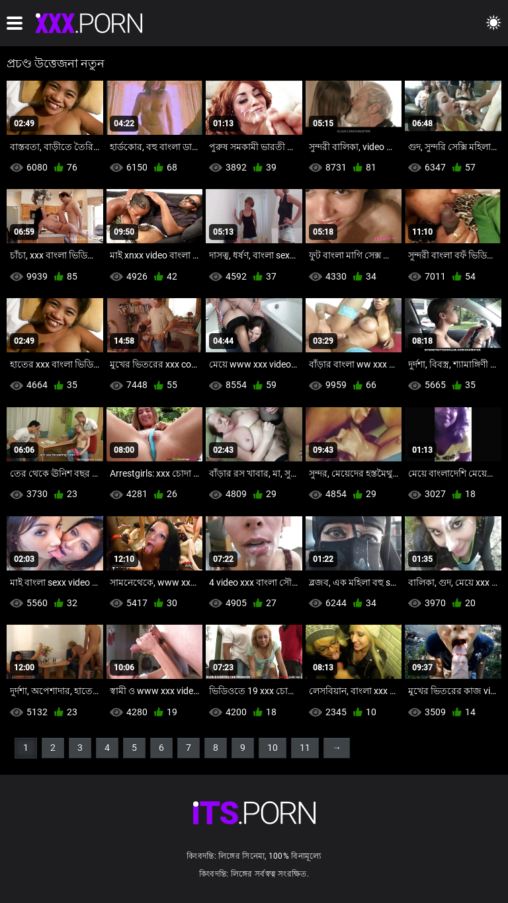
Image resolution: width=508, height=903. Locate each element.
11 (305, 747)
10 (272, 747)
